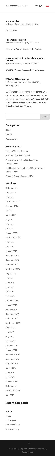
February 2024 (12, 206)
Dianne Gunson (14, 24)
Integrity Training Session (17, 151)
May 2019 (10, 242)
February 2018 (12, 300)
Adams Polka (13, 21)
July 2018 (10, 278)
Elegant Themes (27, 448)
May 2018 (10, 287)
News (37, 24)
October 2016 (12, 363)
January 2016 (11, 381)
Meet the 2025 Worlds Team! (18, 155)
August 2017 (11, 327)
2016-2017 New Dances (17, 79)
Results (9, 134)
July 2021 (10, 219)
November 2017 (12, 314)
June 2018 (10, 282)
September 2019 (13, 237)
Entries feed (11, 420)
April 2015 (10, 395)
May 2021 (10, 224)
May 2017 (10, 336)
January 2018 (11, 305)
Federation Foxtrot (16, 39)
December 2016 (12, 354)
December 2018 (12, 255)
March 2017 (10, 341)
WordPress (27, 452)
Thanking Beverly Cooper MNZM (19, 176)
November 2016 (12, 359)
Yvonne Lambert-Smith (18, 82)
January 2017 (11, 350)
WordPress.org (12, 429)
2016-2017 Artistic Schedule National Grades (25, 59)
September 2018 (13, 269)
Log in (8, 415)
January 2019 (11, 251)
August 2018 (11, 273)
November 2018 (12, 260)
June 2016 (10, 372)
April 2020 (10, 228)
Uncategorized (12, 85)
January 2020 (11, 233)
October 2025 (12, 188)
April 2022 (10, 210)
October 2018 (12, 264)
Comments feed (13, 424)
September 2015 (13, 390)
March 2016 (10, 377)
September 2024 (13, 201)
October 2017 (12, 318)
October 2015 (12, 386)
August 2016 (11, 368)
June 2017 (10, 332)
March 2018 (10, 296)
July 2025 (10, 197)
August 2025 (11, 192)
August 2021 (11, 215)
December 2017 (12, 309)
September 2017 (13, 323)
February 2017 (12, 345)
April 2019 (10, 246)
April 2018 (10, 291)
